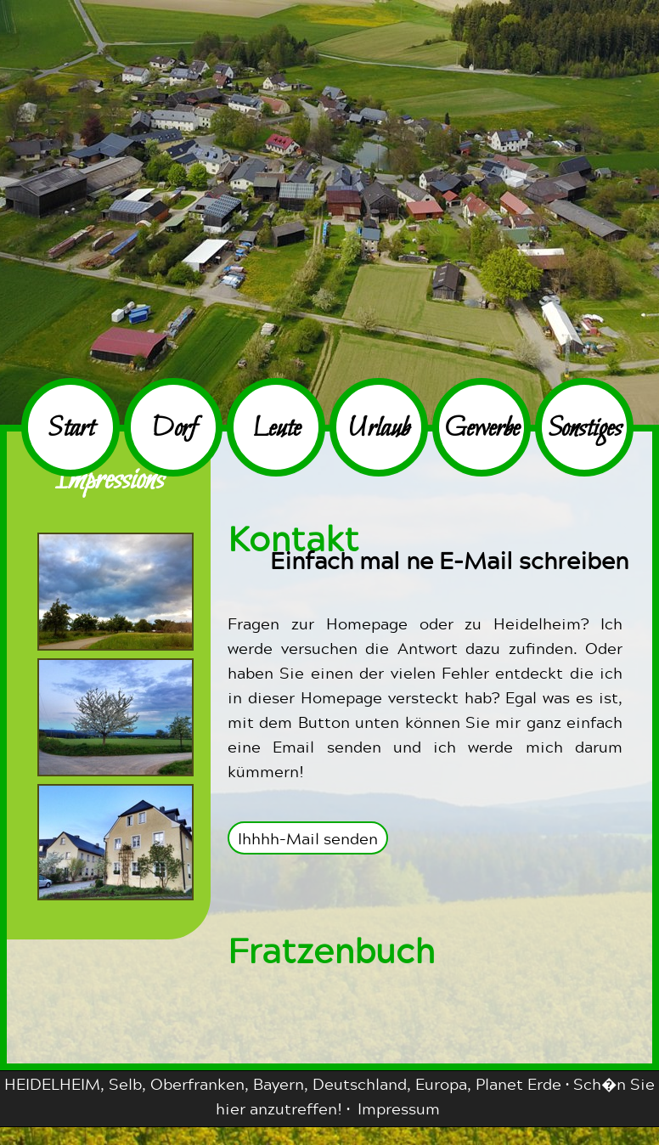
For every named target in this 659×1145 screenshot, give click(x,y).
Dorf (173, 429)
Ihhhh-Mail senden (308, 838)
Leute (276, 429)
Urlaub (378, 429)
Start (71, 429)
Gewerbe (482, 429)
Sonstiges (585, 429)
